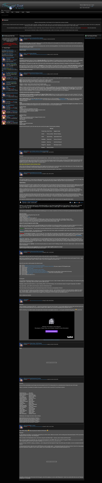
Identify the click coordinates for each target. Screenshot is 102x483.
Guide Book (13, 51)
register (93, 4)
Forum (7, 12)
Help (12, 12)
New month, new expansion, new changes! (35, 269)
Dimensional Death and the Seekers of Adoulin (36, 270)
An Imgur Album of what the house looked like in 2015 (37, 272)
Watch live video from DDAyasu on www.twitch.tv (52, 339)
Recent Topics (7, 47)
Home (2, 12)
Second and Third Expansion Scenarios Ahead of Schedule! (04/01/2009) (39, 266)
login (89, 4)
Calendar (17, 12)
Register (28, 12)
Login (23, 12)
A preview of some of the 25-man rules (35, 267)
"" (36, 99)
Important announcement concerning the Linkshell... (35, 265)
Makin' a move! (30, 273)
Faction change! (30, 268)
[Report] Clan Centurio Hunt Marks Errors (10, 45)
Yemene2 (8, 54)
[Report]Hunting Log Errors (10, 43)
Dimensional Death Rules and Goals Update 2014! (37, 271)
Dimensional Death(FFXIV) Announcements (39, 54)
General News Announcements (11, 60)
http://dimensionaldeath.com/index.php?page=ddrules (29, 49)
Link (29, 217)
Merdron (8, 51)
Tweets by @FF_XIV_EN (90, 38)
